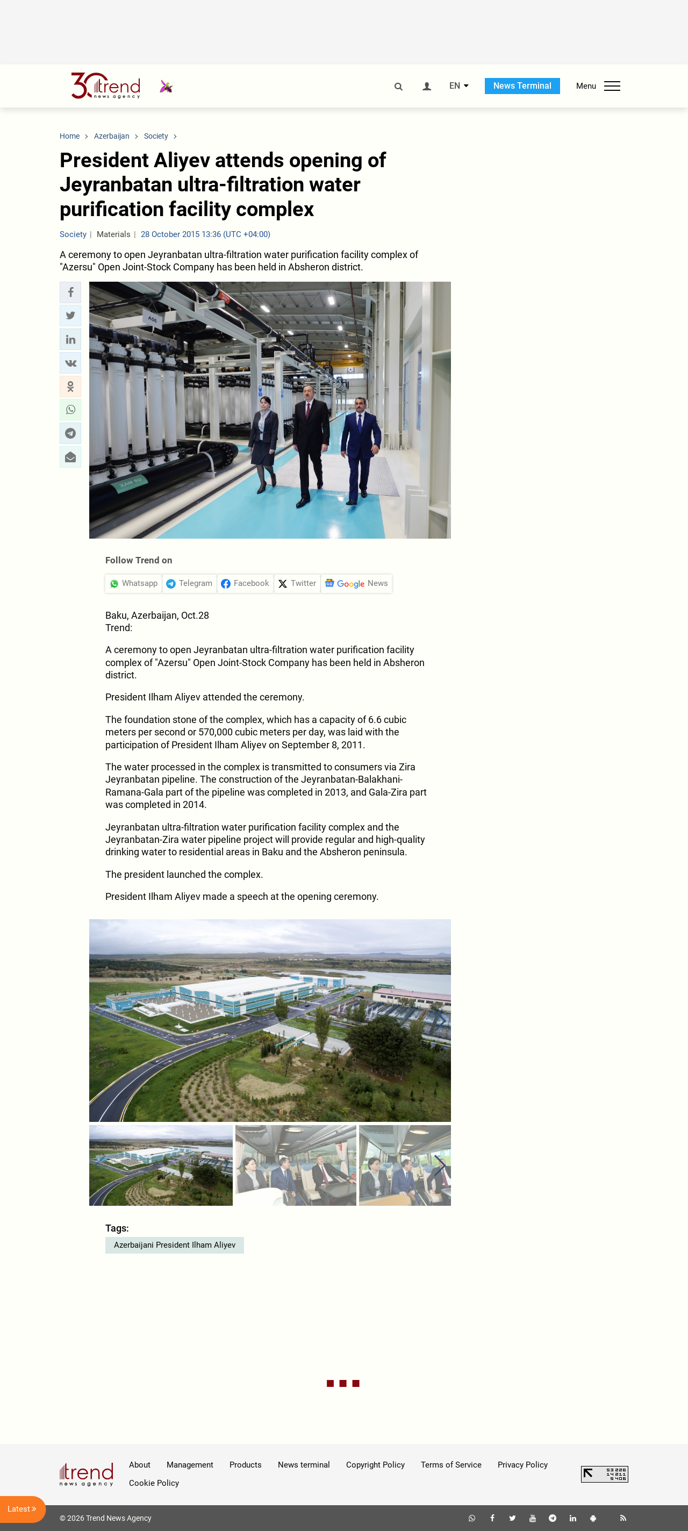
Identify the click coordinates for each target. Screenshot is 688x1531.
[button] (70, 292)
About (139, 1465)
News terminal (304, 1465)
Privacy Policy (523, 1465)
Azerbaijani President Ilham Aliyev (174, 1245)
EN (454, 86)
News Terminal (522, 86)
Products (246, 1465)
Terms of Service (451, 1465)
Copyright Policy (375, 1465)
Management (190, 1465)
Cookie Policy (154, 1483)
